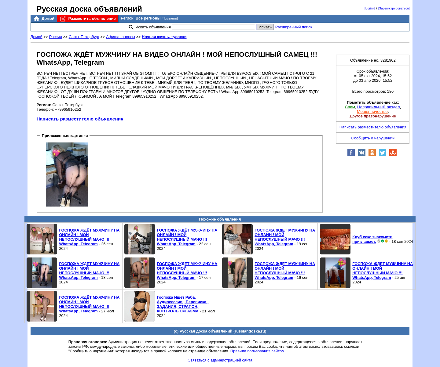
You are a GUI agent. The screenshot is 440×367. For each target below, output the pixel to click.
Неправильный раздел (378, 107)
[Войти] (370, 8)
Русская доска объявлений (89, 9)
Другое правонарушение (373, 116)
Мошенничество (372, 111)
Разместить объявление (88, 18)
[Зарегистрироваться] (393, 8)
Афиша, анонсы (120, 36)
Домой (43, 18)
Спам (350, 107)
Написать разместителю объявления (80, 118)
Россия (55, 36)
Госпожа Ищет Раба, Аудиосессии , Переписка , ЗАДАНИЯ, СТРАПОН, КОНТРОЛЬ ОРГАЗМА (182, 304)
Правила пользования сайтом (257, 351)
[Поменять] (170, 18)
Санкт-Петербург (84, 36)
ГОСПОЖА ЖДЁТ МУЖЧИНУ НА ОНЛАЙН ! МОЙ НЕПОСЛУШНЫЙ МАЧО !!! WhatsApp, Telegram (89, 237)
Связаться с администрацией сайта (220, 360)
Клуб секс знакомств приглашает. (372, 239)
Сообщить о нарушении (373, 138)
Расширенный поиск (293, 27)
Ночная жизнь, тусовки (164, 36)
